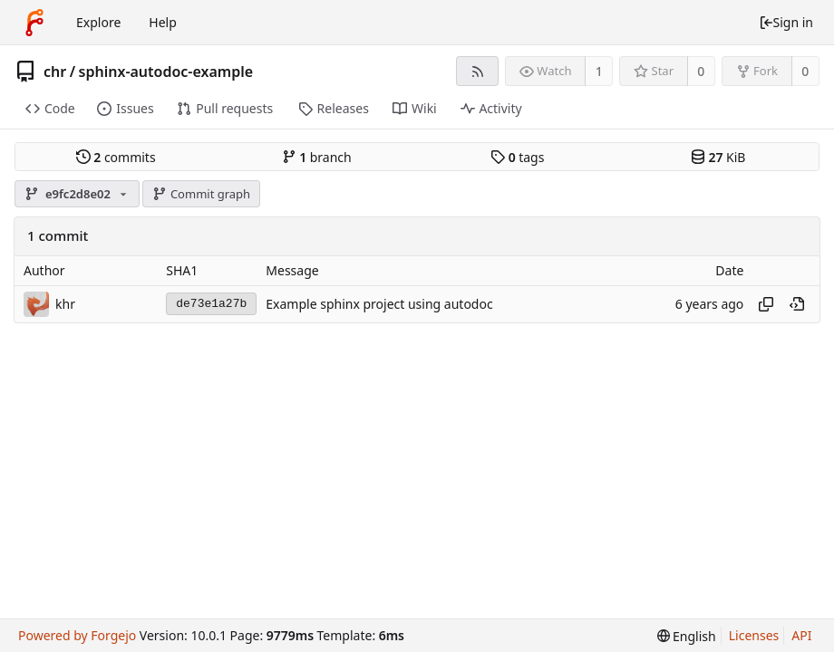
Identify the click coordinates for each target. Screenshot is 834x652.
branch (317, 157)
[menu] (686, 636)
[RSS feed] (477, 71)
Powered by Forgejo (77, 635)
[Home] (34, 22)
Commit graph (201, 194)
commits (116, 157)
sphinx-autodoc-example (166, 71)
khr (65, 303)
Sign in (786, 22)
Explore (98, 22)
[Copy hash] (766, 304)
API (801, 635)
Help (163, 22)
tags (517, 157)
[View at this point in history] (796, 304)
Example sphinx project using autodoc (379, 303)
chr (55, 71)
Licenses (754, 635)
